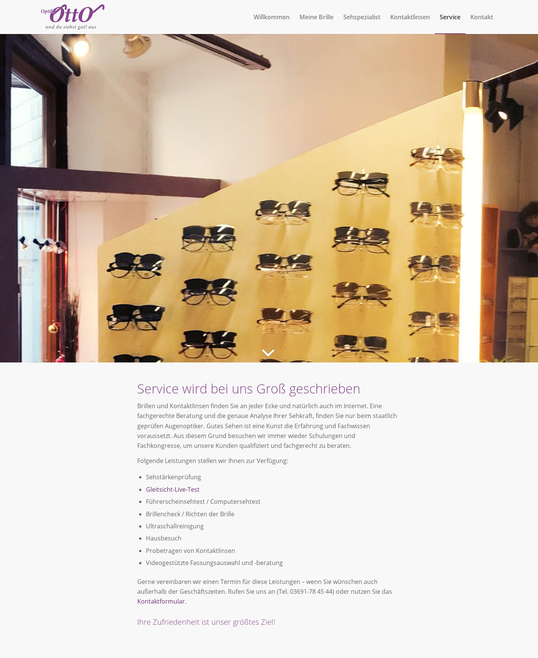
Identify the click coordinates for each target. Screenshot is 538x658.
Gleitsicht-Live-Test (173, 489)
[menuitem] (272, 17)
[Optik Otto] (72, 17)
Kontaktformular (161, 601)
